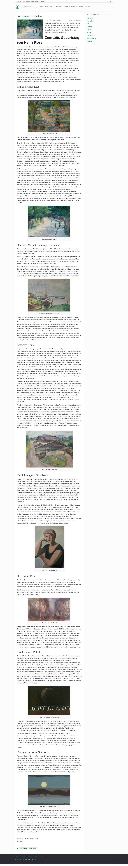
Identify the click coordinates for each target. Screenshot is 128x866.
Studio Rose (32, 850)
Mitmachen (78, 6)
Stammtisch (90, 35)
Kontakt (87, 6)
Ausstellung (90, 21)
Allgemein (90, 18)
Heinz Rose (23, 850)
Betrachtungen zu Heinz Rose (30, 16)
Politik (89, 32)
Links (71, 6)
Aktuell (57, 6)
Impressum (18, 861)
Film (88, 24)
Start (40, 6)
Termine (65, 6)
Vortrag (78, 20)
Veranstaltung (72, 20)
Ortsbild (89, 29)
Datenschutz (26, 861)
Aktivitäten (47, 6)
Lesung (89, 26)
